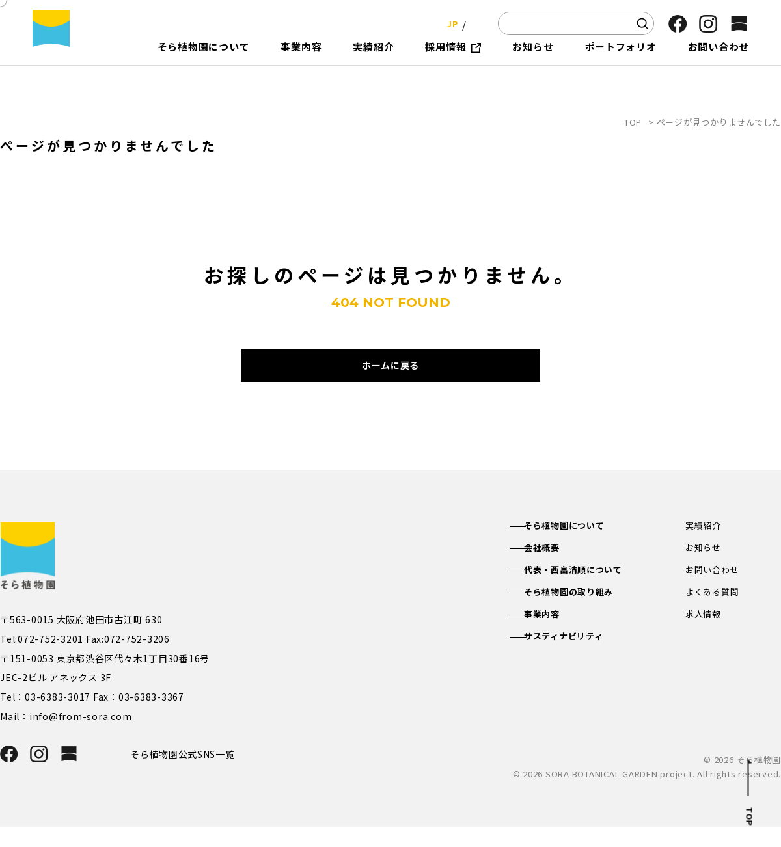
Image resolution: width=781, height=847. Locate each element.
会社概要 (553, 567)
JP (449, 23)
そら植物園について (577, 544)
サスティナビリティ (577, 660)
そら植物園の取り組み (582, 614)
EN (475, 23)
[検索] (642, 23)
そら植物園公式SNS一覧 (187, 773)
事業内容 (553, 637)
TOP (633, 122)
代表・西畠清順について (587, 590)
